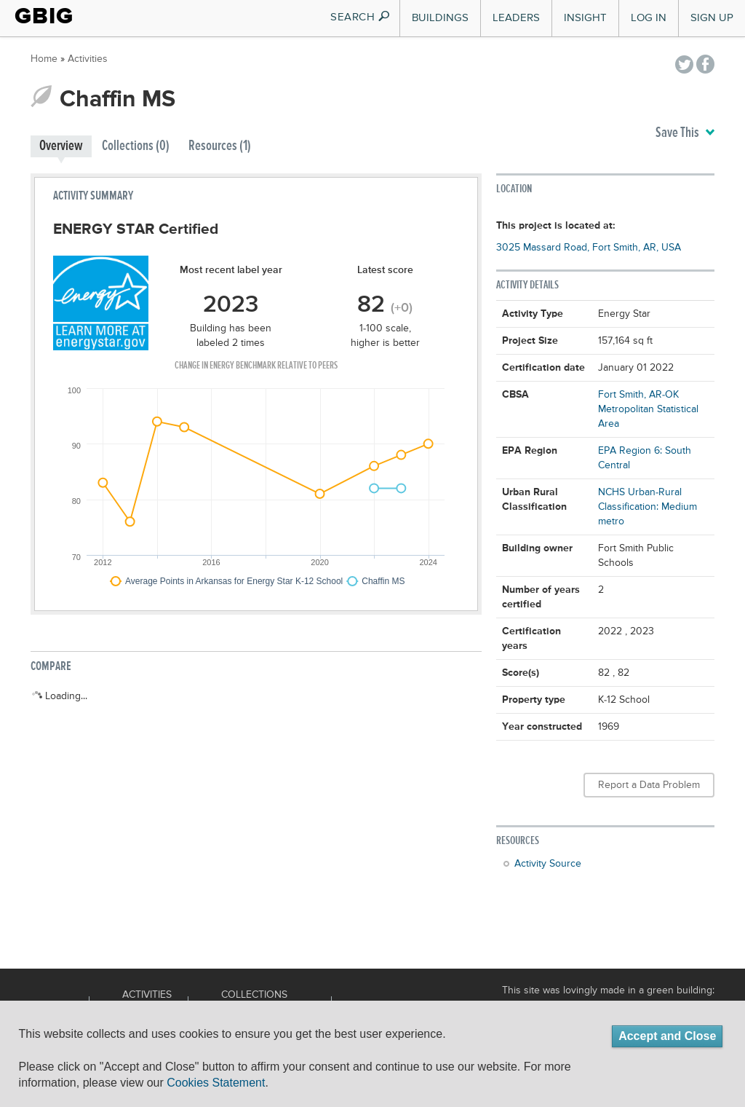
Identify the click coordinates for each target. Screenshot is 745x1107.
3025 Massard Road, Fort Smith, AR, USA (588, 248)
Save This (685, 133)
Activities (88, 59)
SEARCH (360, 17)
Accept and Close (667, 1036)
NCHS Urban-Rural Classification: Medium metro (647, 507)
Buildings (440, 17)
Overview (61, 146)
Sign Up (711, 17)
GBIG (44, 16)
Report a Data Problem (649, 785)
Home (44, 59)
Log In (648, 17)
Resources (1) (219, 146)
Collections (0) (136, 146)
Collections (254, 995)
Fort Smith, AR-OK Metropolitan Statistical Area (648, 409)
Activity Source (547, 864)
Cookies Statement (216, 1082)
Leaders (516, 17)
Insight (585, 17)
